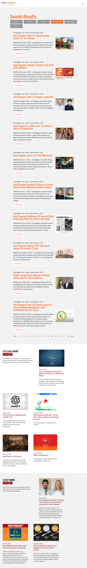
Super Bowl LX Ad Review (41, 414)
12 (49, 336)
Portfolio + (30, 22)
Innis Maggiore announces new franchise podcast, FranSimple (72, 458)
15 (59, 336)
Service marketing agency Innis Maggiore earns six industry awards (14, 506)
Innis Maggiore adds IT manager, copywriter (33, 97)
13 (52, 336)
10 (42, 336)
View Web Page (19, 53)
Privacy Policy (51, 558)
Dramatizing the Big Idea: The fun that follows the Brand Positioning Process (13, 417)
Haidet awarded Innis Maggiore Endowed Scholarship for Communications (31, 276)
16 (62, 336)
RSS (10, 354)
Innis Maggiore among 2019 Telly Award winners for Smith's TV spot (31, 247)
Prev (14, 336)
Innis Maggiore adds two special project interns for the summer (31, 37)
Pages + (16, 22)
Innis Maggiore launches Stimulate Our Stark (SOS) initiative (33, 66)
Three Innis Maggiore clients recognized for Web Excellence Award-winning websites (72, 506)
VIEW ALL (6, 354)
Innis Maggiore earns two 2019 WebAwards (32, 155)
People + (16, 26)
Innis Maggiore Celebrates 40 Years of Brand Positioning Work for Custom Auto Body (33, 218)
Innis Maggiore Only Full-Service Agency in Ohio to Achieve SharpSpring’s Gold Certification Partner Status (32, 307)
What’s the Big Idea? (68, 414)
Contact (45, 558)
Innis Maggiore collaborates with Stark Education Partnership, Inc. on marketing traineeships (43, 507)
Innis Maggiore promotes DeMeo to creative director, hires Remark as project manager (33, 186)
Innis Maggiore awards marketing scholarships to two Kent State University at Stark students (43, 460)
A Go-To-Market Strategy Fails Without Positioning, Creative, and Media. (43, 372)
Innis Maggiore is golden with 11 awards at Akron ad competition (32, 127)
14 (55, 336)
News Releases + (57, 22)
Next (72, 336)
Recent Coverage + (71, 22)
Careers (34, 558)
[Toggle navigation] (82, 3)
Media (39, 558)
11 (45, 336)
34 (68, 336)
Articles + (43, 22)
